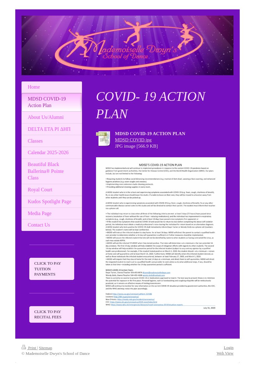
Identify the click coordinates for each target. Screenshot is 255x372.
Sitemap (45, 347)
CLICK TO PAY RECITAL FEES (47, 314)
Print (29, 347)
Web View (225, 353)
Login (228, 347)
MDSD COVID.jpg (133, 139)
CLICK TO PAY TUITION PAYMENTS (47, 269)
